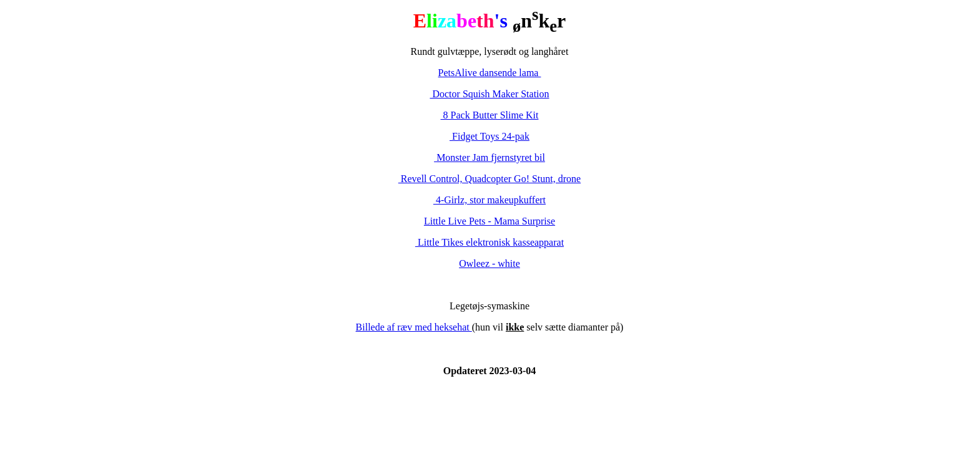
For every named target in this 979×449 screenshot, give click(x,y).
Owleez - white (489, 263)
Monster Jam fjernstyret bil (489, 157)
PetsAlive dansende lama (489, 72)
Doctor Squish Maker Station (489, 94)
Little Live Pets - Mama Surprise (489, 221)
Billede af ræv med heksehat (414, 327)
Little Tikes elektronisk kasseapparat (489, 242)
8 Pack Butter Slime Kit (490, 115)
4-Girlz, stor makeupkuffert (489, 200)
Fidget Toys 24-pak (489, 136)
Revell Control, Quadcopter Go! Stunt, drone (489, 178)
